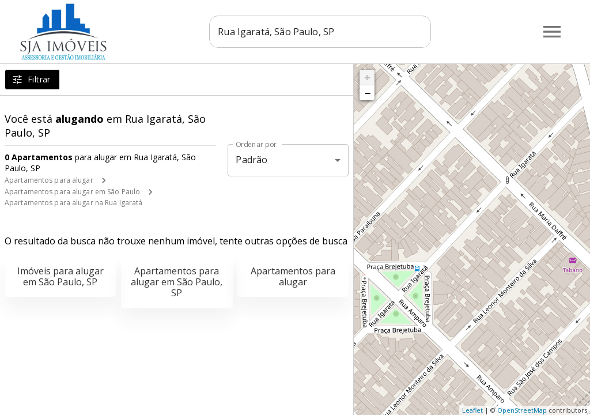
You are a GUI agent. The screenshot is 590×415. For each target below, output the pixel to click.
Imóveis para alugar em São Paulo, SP (60, 276)
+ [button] (367, 77)
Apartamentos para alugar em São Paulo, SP (176, 282)
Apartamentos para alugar (49, 180)
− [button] (367, 93)
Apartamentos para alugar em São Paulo (72, 192)
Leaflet (472, 410)
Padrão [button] (251, 159)
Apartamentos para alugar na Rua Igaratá (73, 202)
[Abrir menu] (552, 31)
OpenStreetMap (522, 410)
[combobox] (320, 32)
